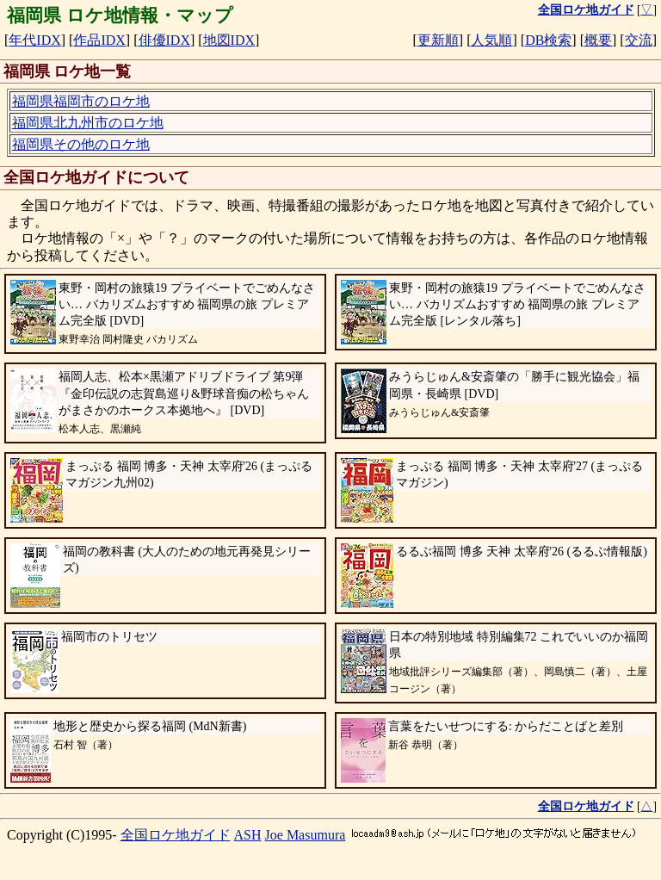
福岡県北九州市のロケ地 (88, 122)
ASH (248, 834)
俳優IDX (164, 40)
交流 (638, 40)
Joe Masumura (305, 834)
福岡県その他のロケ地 (81, 144)
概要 (598, 40)
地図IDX (229, 40)
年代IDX (34, 40)
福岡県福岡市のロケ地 (81, 101)
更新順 (438, 40)
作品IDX (99, 40)
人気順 (491, 40)
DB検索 (548, 40)
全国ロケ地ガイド (175, 834)
